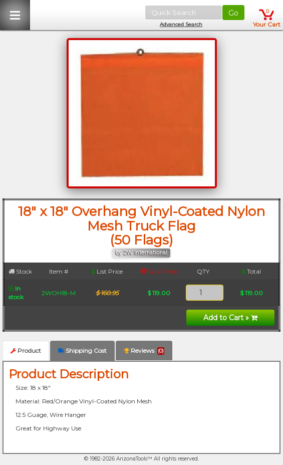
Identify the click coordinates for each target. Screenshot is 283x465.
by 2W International (141, 253)
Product (26, 350)
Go (233, 13)
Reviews (144, 351)
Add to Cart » (230, 317)
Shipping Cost (82, 350)
